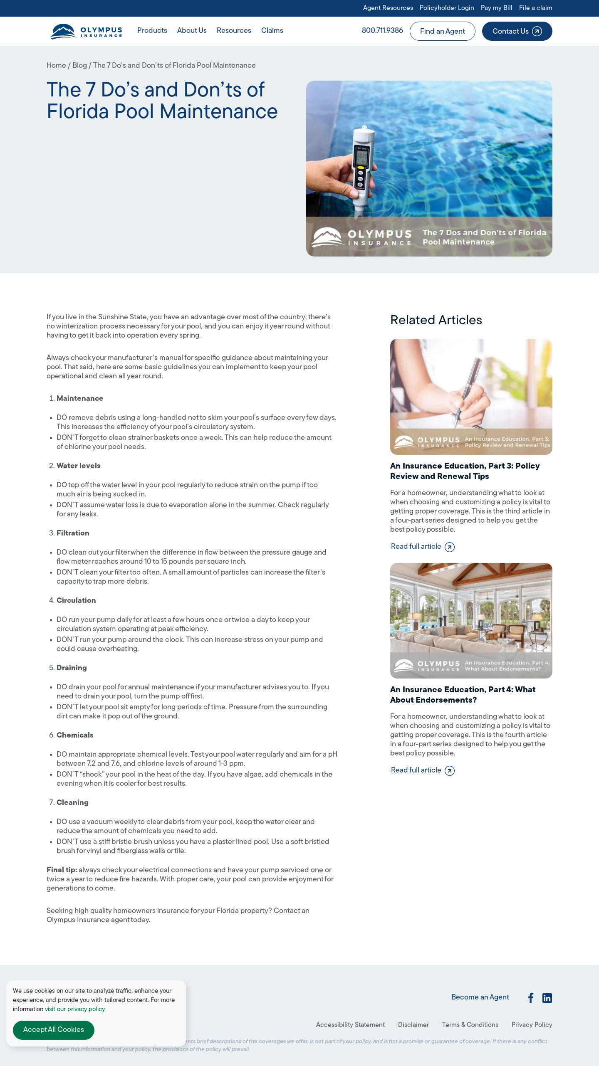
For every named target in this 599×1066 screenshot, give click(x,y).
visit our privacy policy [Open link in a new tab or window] (74, 1010)
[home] (86, 31)
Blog (79, 66)
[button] (152, 31)
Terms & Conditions (470, 1025)
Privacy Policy (532, 1025)
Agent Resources (388, 8)
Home (56, 66)
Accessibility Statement (350, 1025)
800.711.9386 (382, 31)
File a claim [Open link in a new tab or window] (535, 8)
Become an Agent (480, 998)
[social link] (531, 998)
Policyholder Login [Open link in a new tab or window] (447, 8)
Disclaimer (413, 1025)
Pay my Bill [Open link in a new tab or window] (496, 8)
